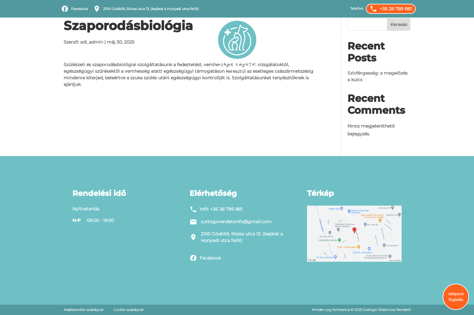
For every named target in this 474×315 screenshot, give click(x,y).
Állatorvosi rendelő (168, 33)
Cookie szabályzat (128, 309)
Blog (204, 33)
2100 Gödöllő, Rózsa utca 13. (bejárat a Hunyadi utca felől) (242, 237)
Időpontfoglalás (360, 33)
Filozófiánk (75, 33)
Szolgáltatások (113, 33)
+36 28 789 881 (226, 209)
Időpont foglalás (456, 296)
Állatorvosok (286, 33)
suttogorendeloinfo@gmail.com (236, 221)
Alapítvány (399, 33)
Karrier (325, 33)
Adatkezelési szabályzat (83, 309)
